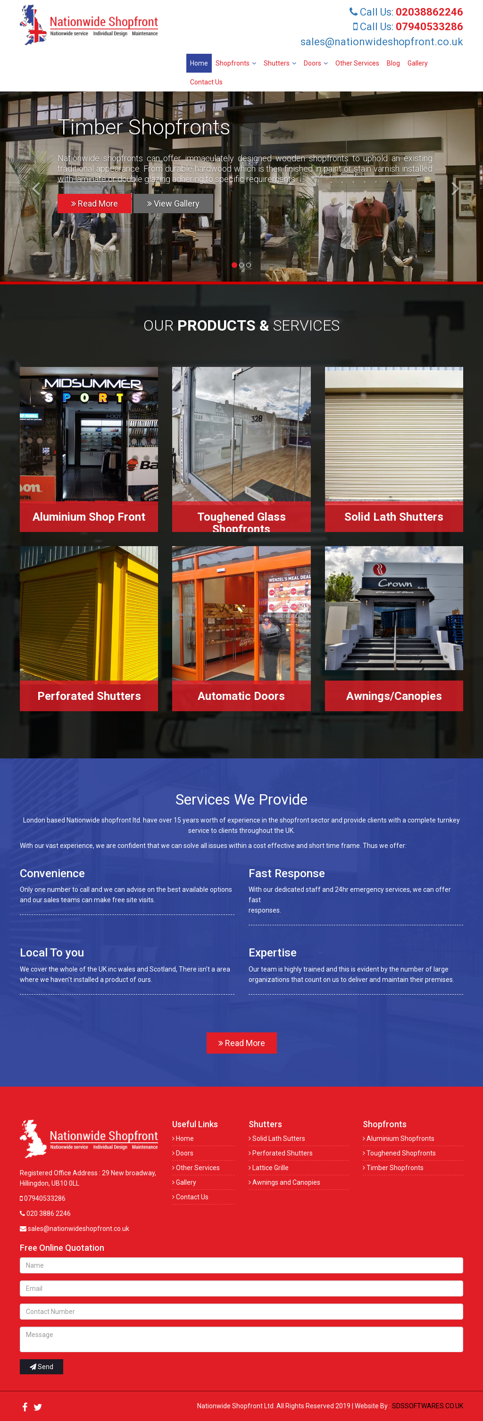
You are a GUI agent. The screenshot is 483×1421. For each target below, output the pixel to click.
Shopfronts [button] (236, 63)
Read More (94, 203)
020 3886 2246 (45, 1213)
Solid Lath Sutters (277, 1138)
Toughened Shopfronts (399, 1153)
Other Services (357, 63)
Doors (182, 1153)
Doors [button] (316, 63)
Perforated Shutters (281, 1153)
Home (199, 63)
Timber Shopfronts (393, 1168)
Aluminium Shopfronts (398, 1138)
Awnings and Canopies (284, 1182)
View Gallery (173, 203)
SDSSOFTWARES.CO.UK (427, 1406)
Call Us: (406, 12)
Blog (393, 63)
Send (41, 1367)
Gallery (418, 63)
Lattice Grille (269, 1168)
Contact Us (206, 82)
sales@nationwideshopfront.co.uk (381, 42)
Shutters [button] (280, 63)
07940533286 (43, 1198)
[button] (31, 187)
